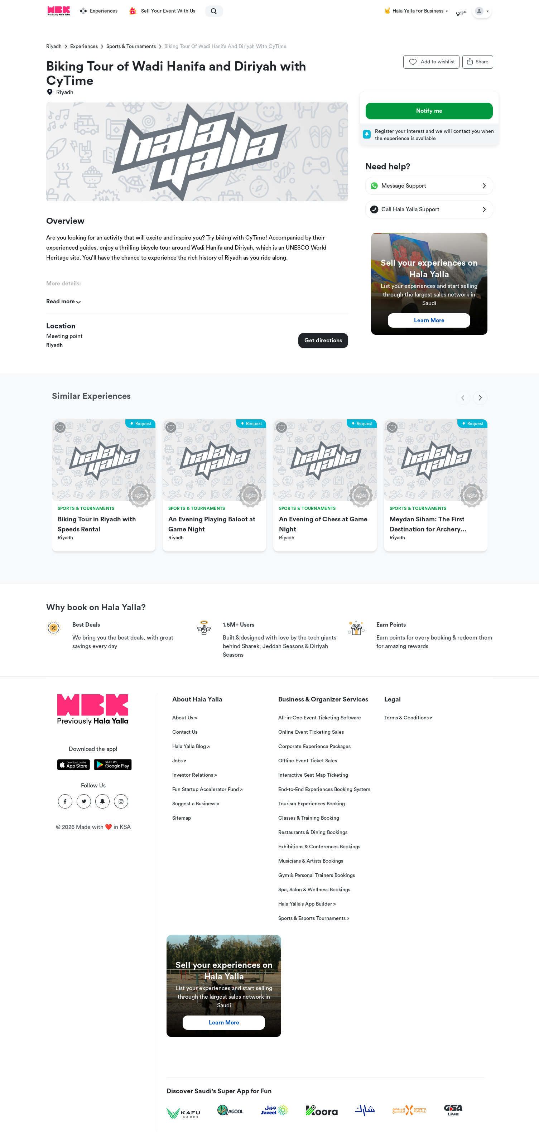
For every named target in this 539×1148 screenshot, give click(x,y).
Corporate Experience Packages (314, 746)
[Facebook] (65, 801)
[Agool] (230, 1110)
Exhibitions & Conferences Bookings (319, 846)
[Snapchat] (102, 801)
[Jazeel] (275, 1110)
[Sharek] (365, 1110)
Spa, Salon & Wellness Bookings (314, 889)
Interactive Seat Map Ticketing (313, 775)
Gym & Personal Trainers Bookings (316, 875)
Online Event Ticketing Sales (311, 732)
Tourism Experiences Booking (311, 803)
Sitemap (181, 818)
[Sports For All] (409, 1110)
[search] (211, 11)
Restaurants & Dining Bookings (312, 832)
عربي (461, 11)
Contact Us (184, 732)
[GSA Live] (453, 1110)
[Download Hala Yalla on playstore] (113, 766)
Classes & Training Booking (308, 818)
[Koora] (322, 1110)
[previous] (463, 398)
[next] (480, 398)
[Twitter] (84, 801)
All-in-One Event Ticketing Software (319, 717)
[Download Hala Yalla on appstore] (74, 766)
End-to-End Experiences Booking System (324, 789)
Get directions (323, 340)
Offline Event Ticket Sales (307, 760)
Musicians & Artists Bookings (310, 861)
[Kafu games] (183, 1113)
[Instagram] (121, 801)
